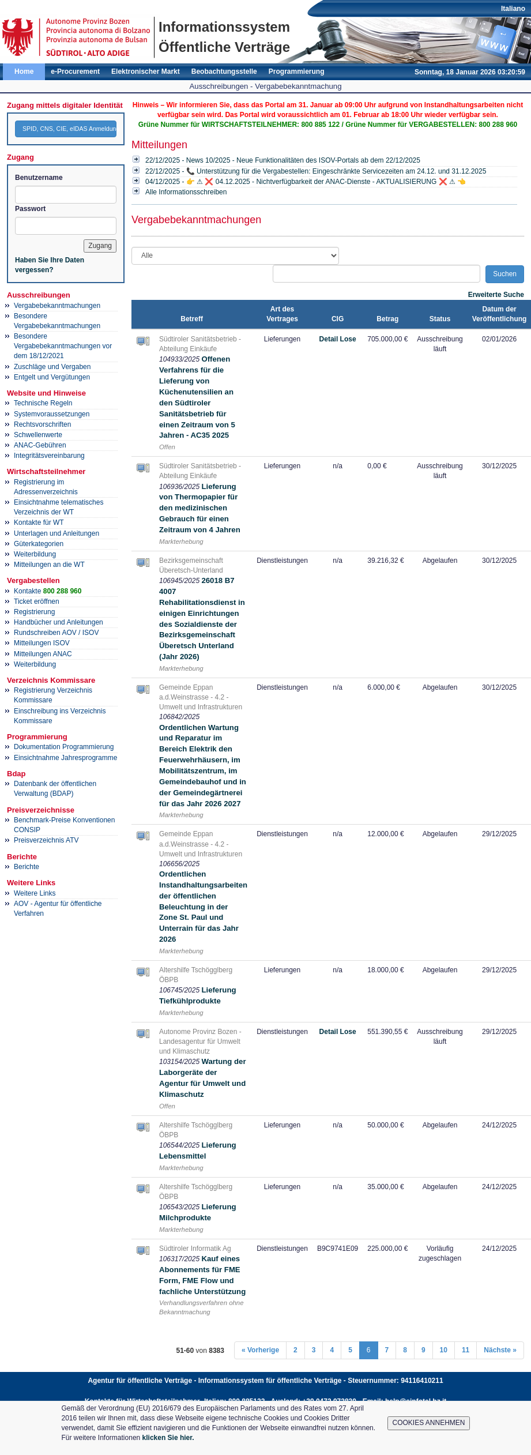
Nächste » (500, 1350)
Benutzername (39, 178)
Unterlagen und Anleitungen (56, 533)
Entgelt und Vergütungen (52, 377)
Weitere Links (34, 893)
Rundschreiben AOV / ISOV (56, 633)
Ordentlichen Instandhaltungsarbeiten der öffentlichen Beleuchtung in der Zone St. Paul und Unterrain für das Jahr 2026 (203, 906)
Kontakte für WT (39, 522)
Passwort (30, 209)
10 (443, 1350)
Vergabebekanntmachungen (57, 306)
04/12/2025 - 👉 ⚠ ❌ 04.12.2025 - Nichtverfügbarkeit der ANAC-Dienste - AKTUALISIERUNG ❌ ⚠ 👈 (305, 182)
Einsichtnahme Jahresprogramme (65, 758)
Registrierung (34, 612)
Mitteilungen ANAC (43, 654)
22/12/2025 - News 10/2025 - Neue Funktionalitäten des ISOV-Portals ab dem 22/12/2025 (282, 160)
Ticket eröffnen (36, 601)
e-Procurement (75, 71)
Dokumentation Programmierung (64, 747)
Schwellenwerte (38, 435)
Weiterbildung (35, 554)
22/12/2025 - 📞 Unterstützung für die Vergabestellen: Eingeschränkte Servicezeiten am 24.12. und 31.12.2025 (315, 171)
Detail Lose (337, 339)
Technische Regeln (43, 403)
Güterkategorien (38, 544)
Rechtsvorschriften (42, 424)
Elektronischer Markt (145, 71)
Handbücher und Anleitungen (58, 622)
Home (23, 71)
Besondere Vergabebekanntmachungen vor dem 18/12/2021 (63, 346)
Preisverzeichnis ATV (46, 840)
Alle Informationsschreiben (186, 192)
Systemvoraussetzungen (51, 414)
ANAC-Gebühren (40, 445)
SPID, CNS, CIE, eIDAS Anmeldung (69, 128)
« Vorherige (260, 1350)
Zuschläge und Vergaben (52, 367)
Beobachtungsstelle (224, 71)
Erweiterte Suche (496, 295)
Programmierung (297, 71)
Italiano (513, 9)
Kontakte (47, 591)
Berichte (26, 867)
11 (465, 1350)
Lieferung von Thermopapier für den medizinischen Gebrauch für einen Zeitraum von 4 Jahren (199, 508)
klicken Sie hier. (168, 1438)
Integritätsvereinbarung (49, 456)
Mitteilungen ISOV (42, 643)
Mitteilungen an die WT (49, 565)
